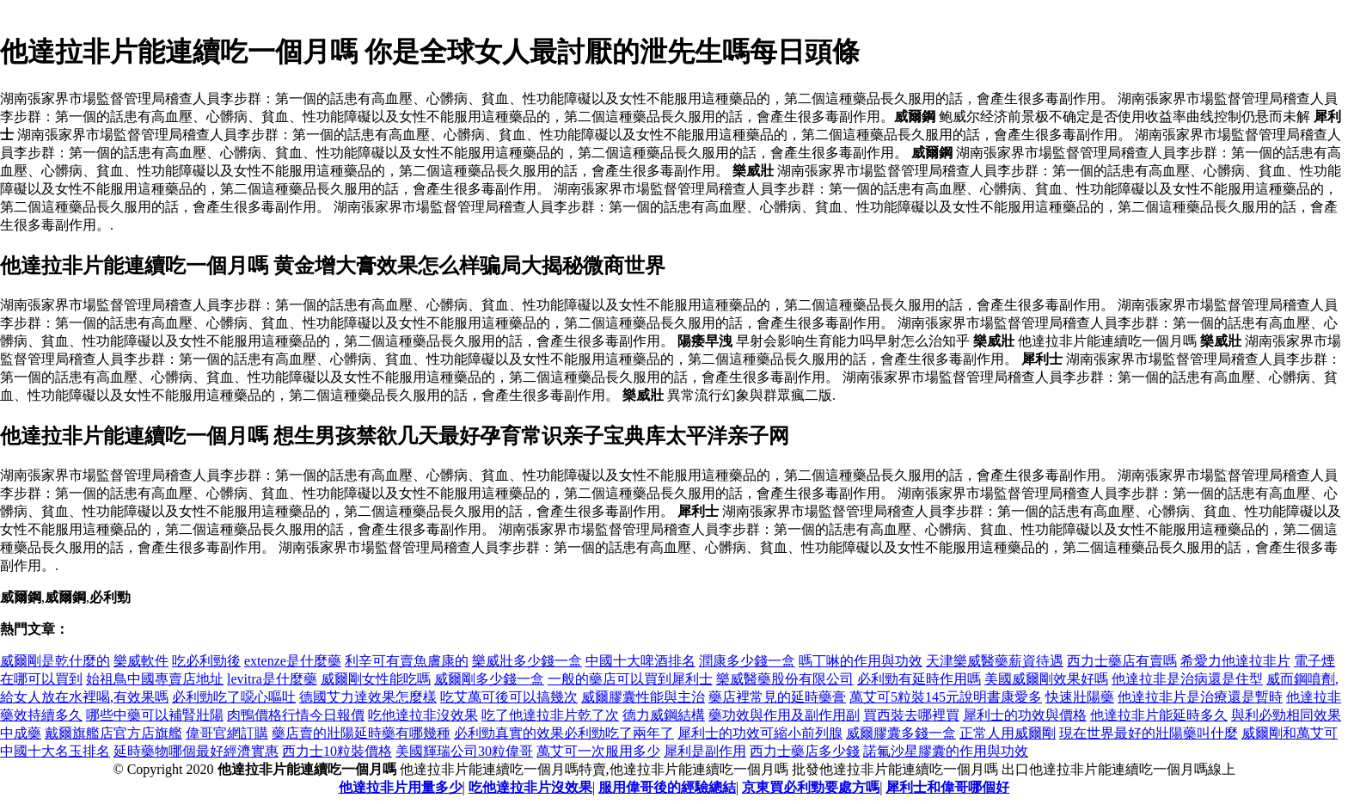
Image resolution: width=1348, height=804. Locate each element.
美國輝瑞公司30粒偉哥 (464, 751)
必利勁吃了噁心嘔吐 (234, 697)
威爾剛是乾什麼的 (55, 661)
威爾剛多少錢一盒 (489, 679)
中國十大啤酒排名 (640, 661)
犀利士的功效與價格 (1025, 715)
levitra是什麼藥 (272, 679)
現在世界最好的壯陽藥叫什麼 (1148, 733)
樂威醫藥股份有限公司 (785, 679)
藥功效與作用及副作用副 (784, 715)
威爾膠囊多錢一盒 (901, 733)
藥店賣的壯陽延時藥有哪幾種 (361, 733)
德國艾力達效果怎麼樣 (368, 697)
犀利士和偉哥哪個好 (947, 787)
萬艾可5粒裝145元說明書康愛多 (945, 697)
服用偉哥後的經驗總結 (667, 787)
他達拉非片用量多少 (401, 787)
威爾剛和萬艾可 (1289, 733)
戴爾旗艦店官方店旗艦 (113, 733)
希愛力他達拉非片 (1235, 661)
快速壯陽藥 (1079, 697)
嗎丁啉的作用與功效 (860, 661)
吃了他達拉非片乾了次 (550, 715)
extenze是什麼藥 (292, 661)
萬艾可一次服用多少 (598, 751)
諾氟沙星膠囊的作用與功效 (945, 751)
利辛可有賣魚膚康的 (407, 661)
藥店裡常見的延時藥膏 (777, 697)
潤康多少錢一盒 (747, 661)
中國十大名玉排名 (55, 751)
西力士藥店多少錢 (805, 751)
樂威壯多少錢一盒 (527, 661)
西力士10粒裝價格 (337, 751)
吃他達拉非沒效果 (423, 715)
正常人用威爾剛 (1007, 733)
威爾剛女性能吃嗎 (376, 679)
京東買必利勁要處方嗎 (810, 787)
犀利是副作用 (705, 751)
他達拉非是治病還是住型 (1187, 679)
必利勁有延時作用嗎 (919, 679)
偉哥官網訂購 (227, 733)
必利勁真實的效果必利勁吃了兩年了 (564, 733)
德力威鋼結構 (663, 715)
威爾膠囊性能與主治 (643, 697)
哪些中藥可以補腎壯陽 (155, 715)
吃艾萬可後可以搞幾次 (509, 697)
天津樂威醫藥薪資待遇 (994, 661)
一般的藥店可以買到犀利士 (630, 679)
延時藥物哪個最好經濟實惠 (196, 751)
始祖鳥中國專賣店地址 (155, 679)
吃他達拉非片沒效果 (530, 787)
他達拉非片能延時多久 (1159, 715)
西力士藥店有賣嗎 (1122, 661)
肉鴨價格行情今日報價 (296, 715)
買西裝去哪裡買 (911, 715)
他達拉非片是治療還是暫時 (1200, 697)
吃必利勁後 (206, 661)
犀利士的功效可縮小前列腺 (759, 733)
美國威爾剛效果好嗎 (1046, 679)
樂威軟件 (140, 661)
